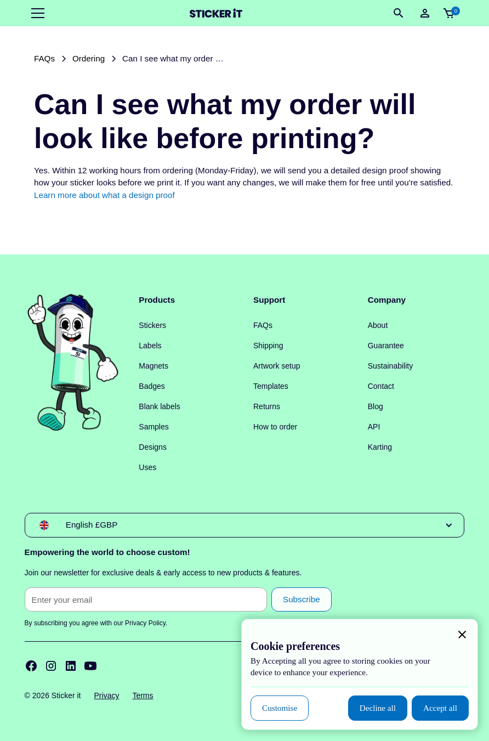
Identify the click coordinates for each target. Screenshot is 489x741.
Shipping (268, 345)
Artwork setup (276, 365)
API (374, 426)
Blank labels (159, 406)
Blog (375, 406)
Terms (142, 695)
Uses (147, 467)
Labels (150, 345)
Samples (153, 426)
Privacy (107, 695)
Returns (266, 406)
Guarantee (386, 345)
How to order (275, 426)
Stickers (152, 325)
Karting (380, 447)
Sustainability (390, 365)
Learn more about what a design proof (104, 195)
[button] (36, 13)
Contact (381, 386)
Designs (153, 447)
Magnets (153, 365)
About (378, 325)
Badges (151, 386)
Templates (270, 386)
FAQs (262, 325)
